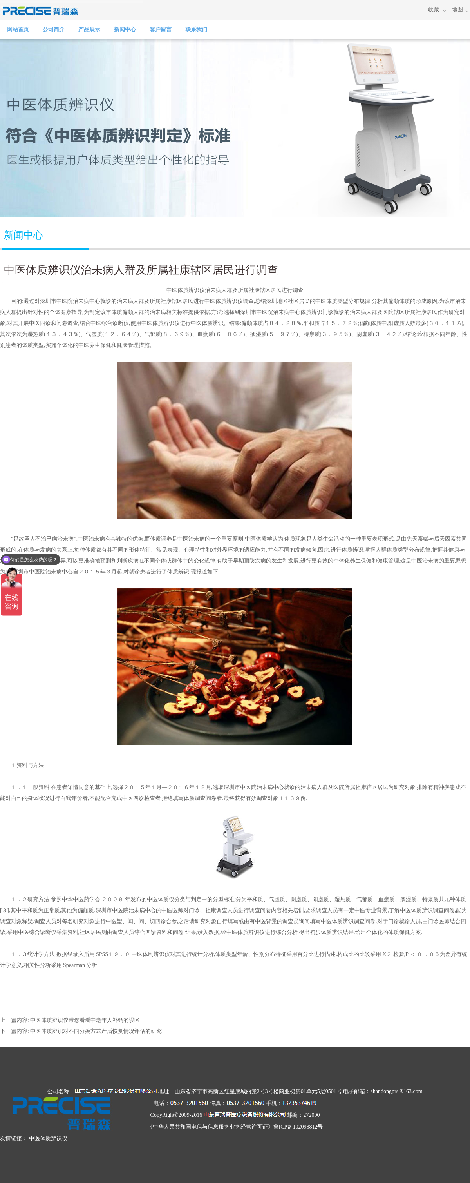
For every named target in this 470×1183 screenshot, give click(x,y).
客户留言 (161, 30)
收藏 (433, 10)
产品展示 (89, 30)
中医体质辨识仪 (185, 290)
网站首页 (18, 30)
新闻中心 (125, 30)
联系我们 (196, 30)
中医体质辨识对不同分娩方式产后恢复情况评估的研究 (96, 1031)
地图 (457, 10)
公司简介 (54, 30)
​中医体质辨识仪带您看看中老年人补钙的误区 (85, 1020)
